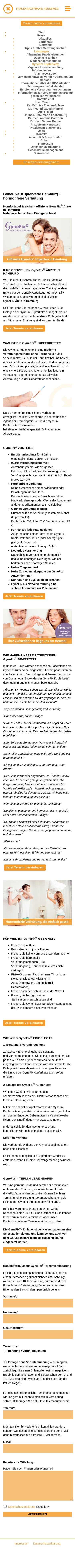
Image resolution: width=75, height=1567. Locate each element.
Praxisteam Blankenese (45, 127)
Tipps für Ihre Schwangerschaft (45, 48)
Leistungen (41, 51)
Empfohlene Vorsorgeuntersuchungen (45, 89)
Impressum (45, 143)
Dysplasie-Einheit (45, 57)
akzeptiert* (26, 1506)
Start (41, 32)
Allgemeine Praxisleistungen (45, 54)
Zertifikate (45, 41)
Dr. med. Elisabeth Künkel (45, 108)
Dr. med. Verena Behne (45, 121)
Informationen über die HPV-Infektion (45, 83)
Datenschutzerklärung (45, 146)
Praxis (41, 35)
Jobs (41, 130)
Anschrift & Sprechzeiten (45, 137)
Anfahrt (46, 140)
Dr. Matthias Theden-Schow (45, 105)
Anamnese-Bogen (45, 73)
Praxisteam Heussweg (45, 124)
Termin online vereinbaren (41, 23)
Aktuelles (45, 38)
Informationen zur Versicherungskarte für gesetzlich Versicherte (45, 94)
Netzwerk (45, 45)
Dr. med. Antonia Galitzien (45, 118)
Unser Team (41, 102)
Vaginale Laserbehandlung (45, 67)
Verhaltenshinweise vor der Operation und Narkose (45, 78)
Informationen (41, 70)
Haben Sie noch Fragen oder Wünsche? (28, 1468)
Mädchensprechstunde (45, 60)
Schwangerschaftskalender (45, 86)
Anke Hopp (45, 111)
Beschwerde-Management (45, 150)
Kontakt (41, 134)
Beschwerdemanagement (41, 162)
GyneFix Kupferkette (45, 64)
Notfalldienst (45, 99)
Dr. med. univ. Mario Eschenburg (45, 115)
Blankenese (41, 153)
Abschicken (37, 1514)
